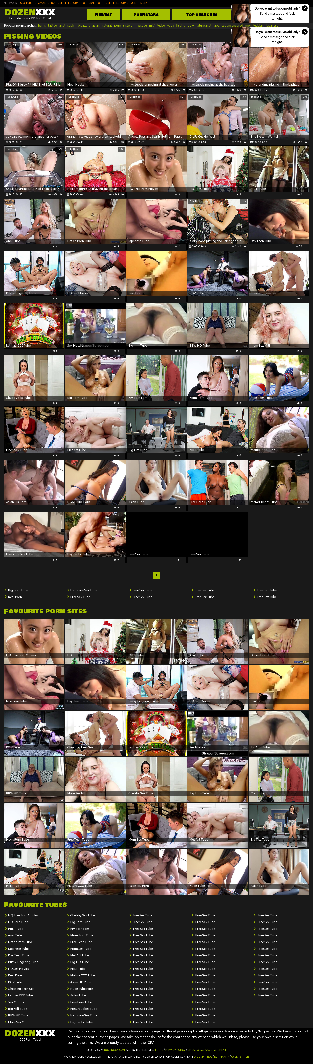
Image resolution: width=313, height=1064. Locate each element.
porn (117, 26)
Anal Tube (15, 935)
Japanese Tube (18, 949)
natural (107, 26)
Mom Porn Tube (81, 935)
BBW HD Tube (18, 1015)
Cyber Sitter (240, 1057)
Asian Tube (78, 995)
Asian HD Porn (80, 982)
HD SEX (143, 3)
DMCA (191, 1050)
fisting (180, 26)
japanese (272, 26)
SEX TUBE (26, 3)
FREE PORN (72, 3)
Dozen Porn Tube (20, 942)
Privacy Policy (175, 1050)
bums (42, 26)
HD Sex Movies (18, 969)
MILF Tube (15, 929)
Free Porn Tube (81, 1002)
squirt (71, 26)
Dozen (30, 12)
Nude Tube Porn (81, 989)
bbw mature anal (199, 26)
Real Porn (15, 597)
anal (62, 26)
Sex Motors (16, 1002)
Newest (103, 15)
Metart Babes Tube (83, 1009)
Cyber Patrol (202, 1057)
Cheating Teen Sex (21, 989)
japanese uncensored (228, 26)
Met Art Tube (79, 955)
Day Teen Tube (18, 955)
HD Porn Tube (18, 922)
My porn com (79, 929)
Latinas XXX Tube (20, 995)
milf (152, 26)
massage (140, 26)
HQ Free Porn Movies (23, 915)
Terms (159, 1050)
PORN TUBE (104, 3)
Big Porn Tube (18, 590)
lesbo (161, 26)
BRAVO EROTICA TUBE (49, 3)
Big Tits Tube (79, 962)
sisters (127, 26)
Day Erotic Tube (81, 1022)
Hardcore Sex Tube (83, 590)
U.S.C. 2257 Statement (211, 1050)
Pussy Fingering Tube (23, 962)
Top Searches (201, 15)
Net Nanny (221, 1057)
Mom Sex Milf (18, 1022)
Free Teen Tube (81, 942)
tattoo (52, 26)
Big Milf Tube (17, 1009)
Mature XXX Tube (82, 975)
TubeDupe (12, 45)
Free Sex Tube (80, 597)
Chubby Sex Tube (82, 915)
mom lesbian (254, 26)
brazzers (84, 26)
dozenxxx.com (114, 1050)
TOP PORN (87, 3)
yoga (170, 26)
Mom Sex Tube (80, 949)
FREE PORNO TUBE (124, 3)
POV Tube (15, 982)
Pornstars (146, 15)
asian (96, 26)
